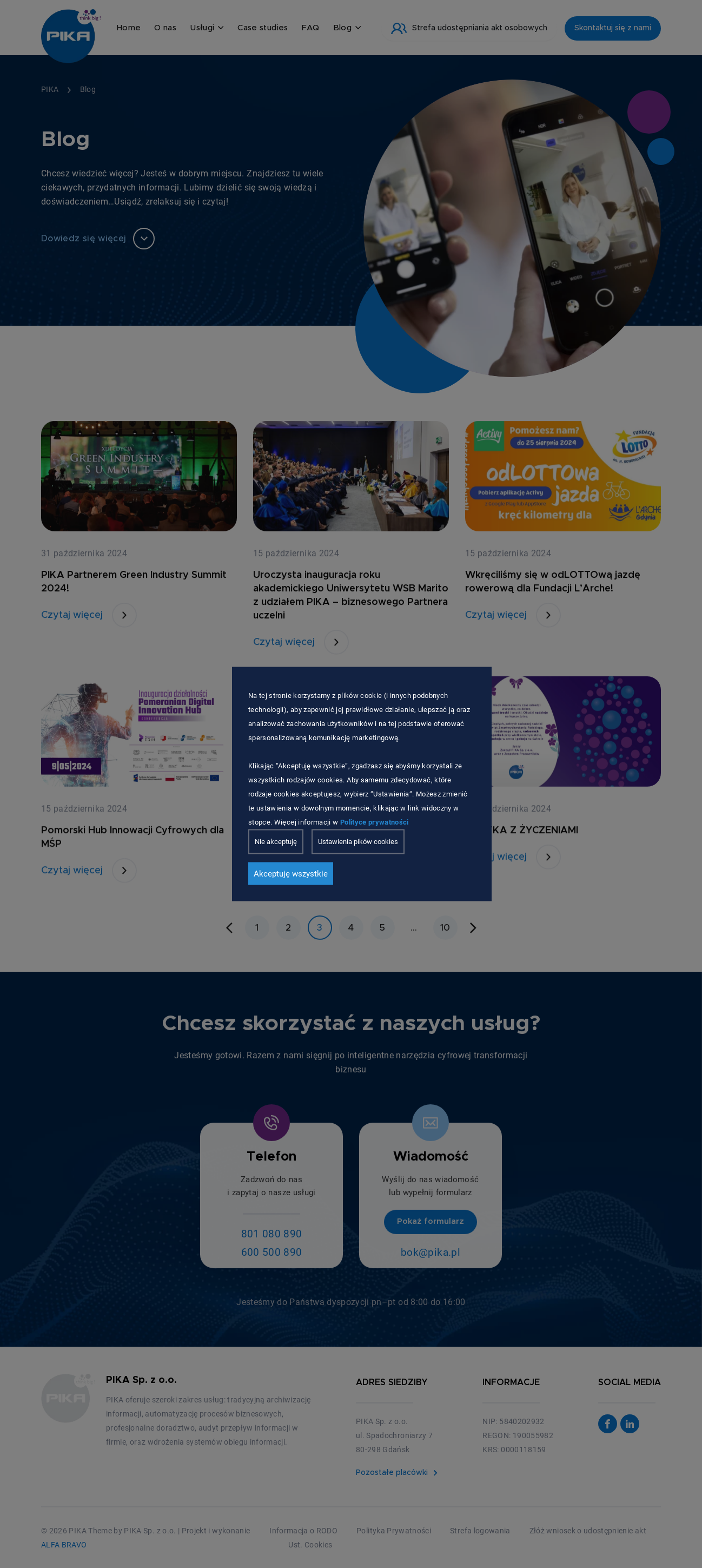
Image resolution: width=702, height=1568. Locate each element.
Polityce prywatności (374, 822)
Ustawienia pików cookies (358, 842)
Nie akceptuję (276, 842)
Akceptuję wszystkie (291, 874)
